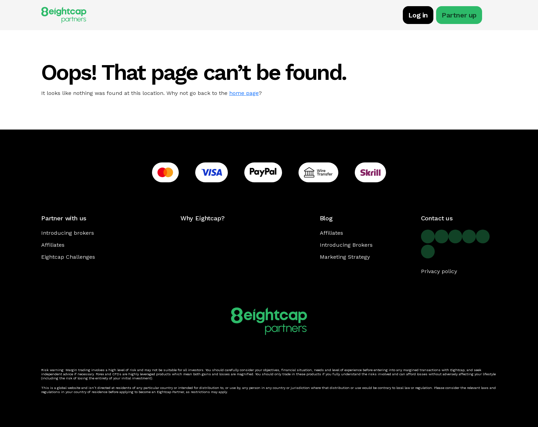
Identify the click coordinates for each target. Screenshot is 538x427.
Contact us (437, 218)
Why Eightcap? (202, 218)
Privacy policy (439, 271)
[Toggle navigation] (493, 16)
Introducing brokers (67, 233)
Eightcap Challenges (68, 257)
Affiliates (53, 245)
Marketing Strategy (345, 257)
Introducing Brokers (346, 245)
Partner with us (63, 218)
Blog (326, 218)
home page (244, 93)
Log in (418, 15)
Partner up (459, 15)
